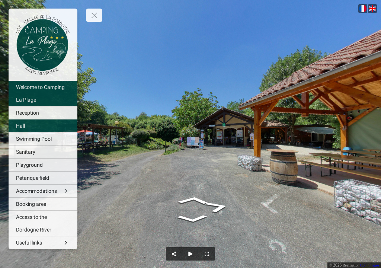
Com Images (369, 265)
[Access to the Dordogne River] (43, 223)
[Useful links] (43, 242)
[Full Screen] (207, 254)
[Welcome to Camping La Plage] (43, 93)
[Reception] (43, 112)
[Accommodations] (43, 191)
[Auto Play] (190, 254)
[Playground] (43, 165)
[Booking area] (43, 204)
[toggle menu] (94, 15)
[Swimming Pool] (43, 139)
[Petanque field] (43, 178)
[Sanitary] (43, 152)
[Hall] (43, 125)
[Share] (174, 254)
